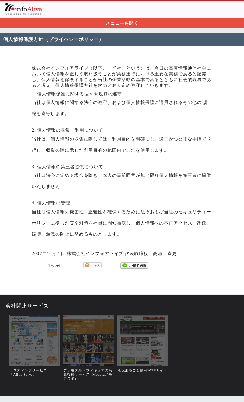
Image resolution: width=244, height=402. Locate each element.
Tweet (54, 265)
